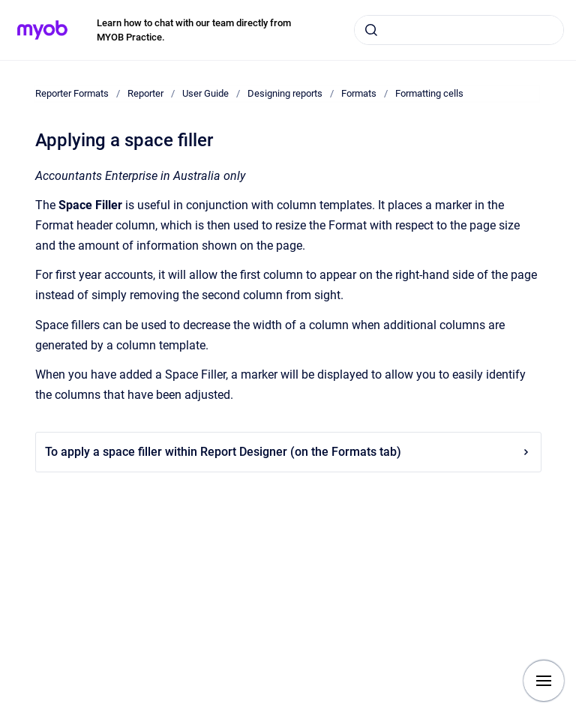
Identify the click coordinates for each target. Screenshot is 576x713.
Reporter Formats (72, 93)
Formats (358, 93)
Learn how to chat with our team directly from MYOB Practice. (194, 30)
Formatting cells (429, 93)
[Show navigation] (544, 681)
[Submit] (371, 30)
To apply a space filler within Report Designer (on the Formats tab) (288, 452)
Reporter (146, 93)
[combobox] (459, 30)
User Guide (205, 93)
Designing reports (285, 93)
